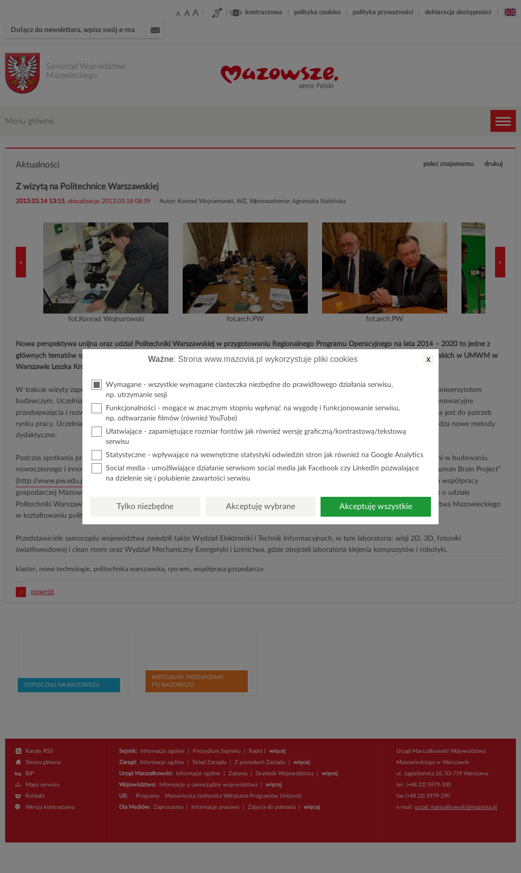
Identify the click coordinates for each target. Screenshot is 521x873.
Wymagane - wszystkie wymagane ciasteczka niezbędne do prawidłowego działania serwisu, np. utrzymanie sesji (242, 389)
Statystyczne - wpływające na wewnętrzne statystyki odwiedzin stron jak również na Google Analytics (257, 455)
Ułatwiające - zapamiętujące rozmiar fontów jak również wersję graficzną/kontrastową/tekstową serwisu (249, 436)
